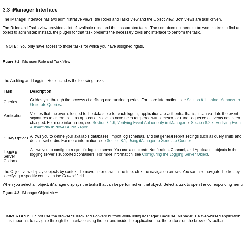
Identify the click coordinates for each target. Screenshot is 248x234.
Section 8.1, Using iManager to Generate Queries (149, 141)
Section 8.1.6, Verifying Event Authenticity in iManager (139, 122)
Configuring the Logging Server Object (175, 154)
